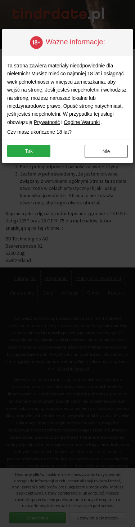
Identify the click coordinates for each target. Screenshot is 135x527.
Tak (29, 151)
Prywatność (47, 122)
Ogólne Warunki (82, 122)
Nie (106, 151)
